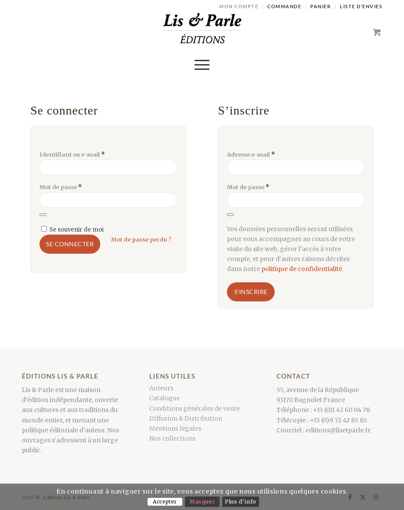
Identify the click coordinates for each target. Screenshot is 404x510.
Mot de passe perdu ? (141, 239)
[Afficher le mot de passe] (42, 214)
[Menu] (202, 64)
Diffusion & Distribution (185, 418)
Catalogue (164, 398)
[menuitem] (239, 6)
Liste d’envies (361, 6)
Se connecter (70, 244)
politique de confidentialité (301, 269)
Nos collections (172, 438)
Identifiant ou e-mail (72, 154)
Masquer (202, 501)
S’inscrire (251, 291)
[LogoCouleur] (202, 32)
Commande (284, 6)
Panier (320, 6)
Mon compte (238, 6)
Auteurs (161, 388)
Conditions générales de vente (194, 408)
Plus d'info (240, 501)
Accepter (165, 501)
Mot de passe (60, 187)
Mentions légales (175, 428)
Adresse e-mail (251, 154)
